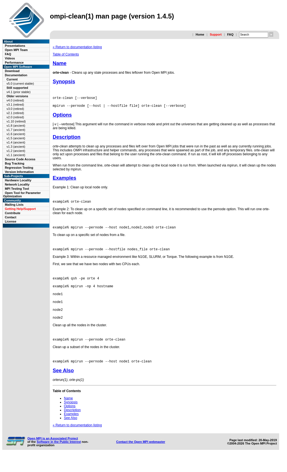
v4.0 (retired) (15, 100)
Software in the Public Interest (59, 457)
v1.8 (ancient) (15, 125)
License (10, 221)
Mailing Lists (14, 204)
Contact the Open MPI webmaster (140, 457)
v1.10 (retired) (16, 121)
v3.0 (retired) (15, 108)
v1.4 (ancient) (15, 142)
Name (59, 63)
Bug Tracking (14, 163)
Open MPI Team (16, 50)
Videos (10, 58)
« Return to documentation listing (77, 47)
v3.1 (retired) (15, 104)
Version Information (19, 171)
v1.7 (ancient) (15, 129)
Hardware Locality (18, 180)
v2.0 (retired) (15, 117)
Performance (14, 62)
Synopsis (64, 81)
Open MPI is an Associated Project (52, 454)
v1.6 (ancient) (15, 134)
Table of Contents (66, 54)
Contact (10, 217)
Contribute (12, 213)
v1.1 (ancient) (15, 155)
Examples (64, 180)
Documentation (16, 75)
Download (12, 71)
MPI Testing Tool (17, 188)
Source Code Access (20, 159)
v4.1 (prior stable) (18, 92)
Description (66, 139)
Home (200, 34)
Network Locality (17, 184)
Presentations (15, 45)
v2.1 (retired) (15, 113)
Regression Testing (19, 167)
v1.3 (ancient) (15, 146)
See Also (63, 386)
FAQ (230, 34)
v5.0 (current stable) (20, 83)
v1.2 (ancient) (15, 150)
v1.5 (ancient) (15, 138)
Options (62, 117)
